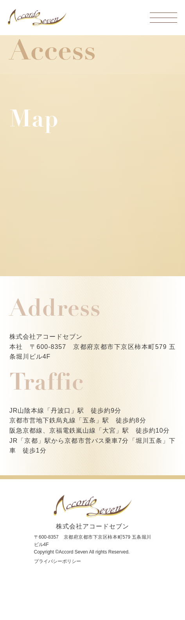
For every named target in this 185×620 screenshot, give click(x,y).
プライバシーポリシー (57, 561)
